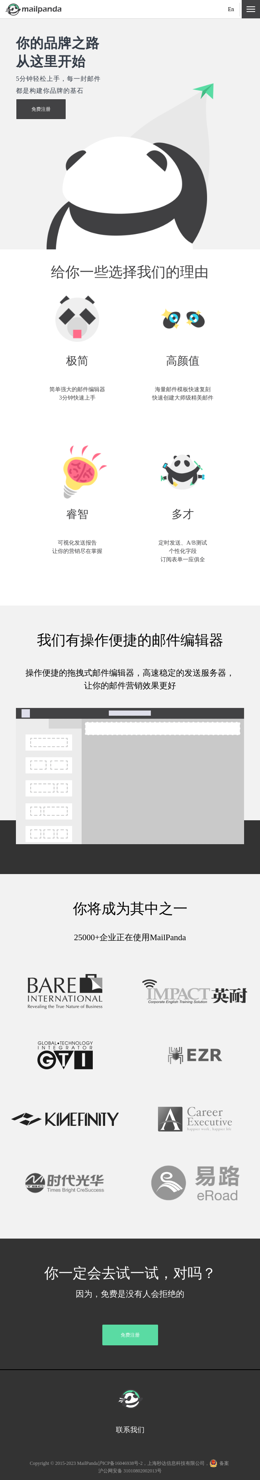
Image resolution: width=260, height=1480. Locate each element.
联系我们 (130, 1430)
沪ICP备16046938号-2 (120, 1463)
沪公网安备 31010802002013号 (130, 1471)
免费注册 (41, 109)
